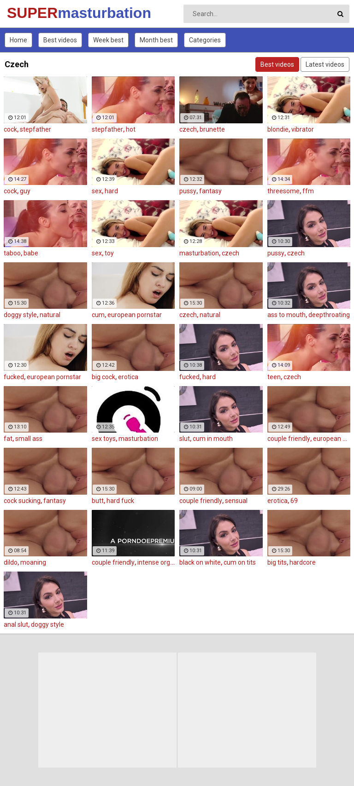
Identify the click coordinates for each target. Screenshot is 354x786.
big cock (103, 377)
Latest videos (325, 64)
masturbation (199, 253)
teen (274, 377)
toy (109, 253)
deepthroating (329, 314)
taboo (12, 253)
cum (98, 314)
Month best (156, 40)
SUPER (31, 13)
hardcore (302, 562)
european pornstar (134, 314)
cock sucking (22, 500)
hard (111, 191)
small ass (28, 438)
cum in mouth (213, 438)
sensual (236, 500)
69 (294, 500)
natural (50, 314)
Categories (205, 40)
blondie (278, 129)
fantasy (210, 191)
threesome (283, 191)
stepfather (35, 129)
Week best (108, 40)
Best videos (60, 40)
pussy (187, 191)
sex (97, 191)
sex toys (104, 438)
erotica (128, 377)
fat (8, 438)
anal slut (16, 624)
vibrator (302, 129)
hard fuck (120, 500)
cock (10, 129)
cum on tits (240, 562)
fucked (14, 377)
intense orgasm (160, 562)
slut (184, 438)
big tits (277, 562)
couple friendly (288, 438)
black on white (200, 562)
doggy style (20, 314)
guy (25, 191)
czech (188, 129)
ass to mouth (286, 314)
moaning (33, 562)
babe (31, 253)
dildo (11, 562)
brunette (212, 129)
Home (18, 40)
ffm (308, 191)
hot (131, 129)
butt (98, 500)
